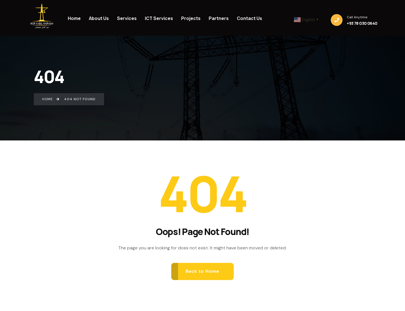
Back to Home (203, 271)
